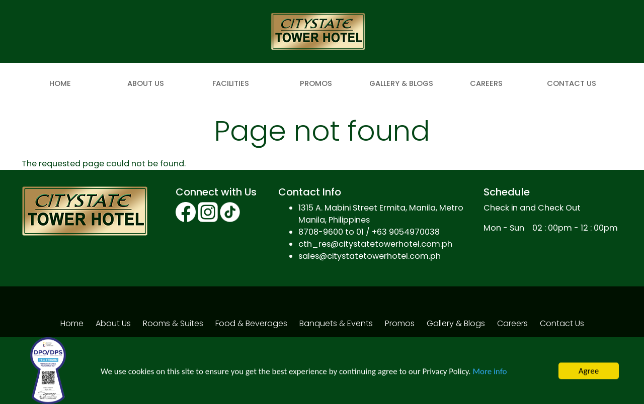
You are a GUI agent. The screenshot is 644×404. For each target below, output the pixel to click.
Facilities (230, 83)
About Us (145, 83)
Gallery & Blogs (401, 83)
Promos (316, 83)
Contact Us (571, 83)
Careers (486, 83)
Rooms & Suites (173, 323)
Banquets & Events (336, 323)
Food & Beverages (251, 323)
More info (489, 372)
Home (60, 83)
